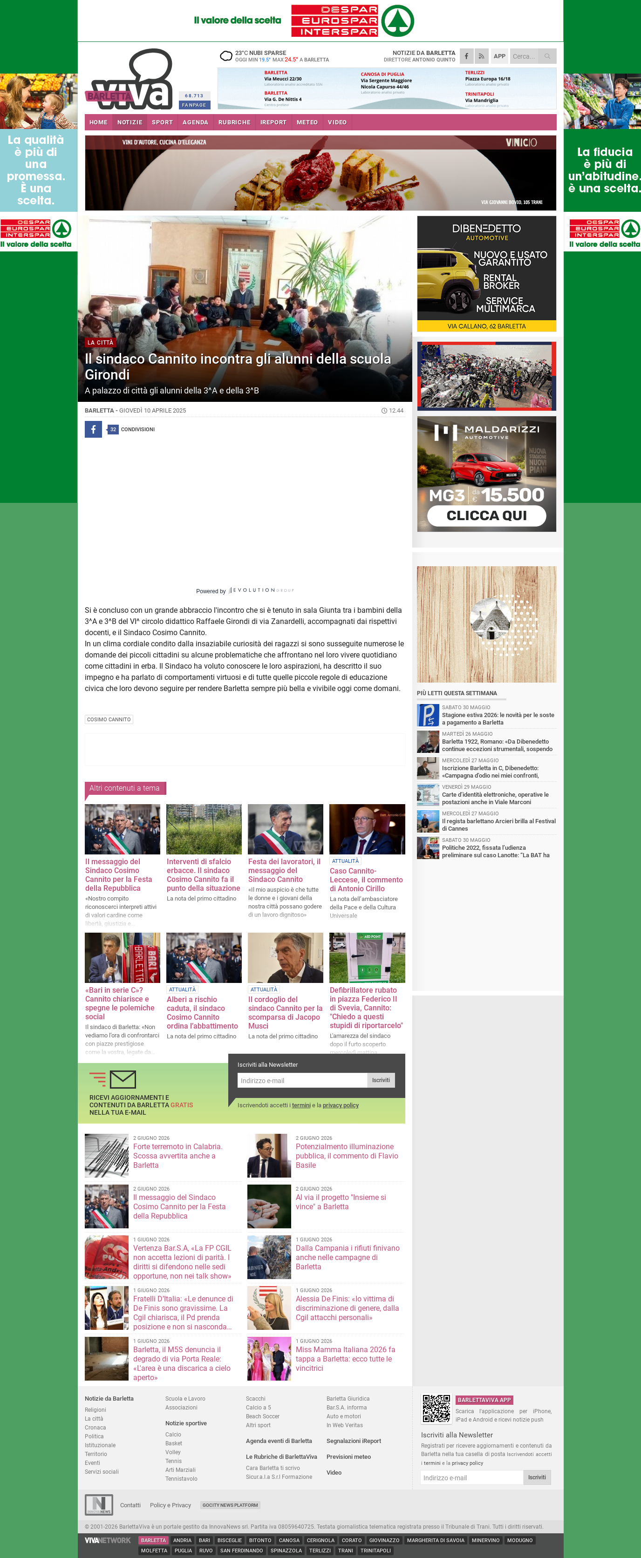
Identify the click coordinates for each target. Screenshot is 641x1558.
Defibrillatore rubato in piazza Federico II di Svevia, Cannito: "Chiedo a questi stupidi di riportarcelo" (366, 1008)
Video (334, 1472)
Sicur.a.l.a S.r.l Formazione (279, 1476)
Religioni (95, 1409)
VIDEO (337, 122)
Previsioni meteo (349, 1456)
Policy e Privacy (170, 1505)
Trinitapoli (376, 1551)
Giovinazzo (384, 1541)
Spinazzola (286, 1551)
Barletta (153, 1541)
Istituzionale (100, 1445)
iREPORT (273, 122)
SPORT (162, 122)
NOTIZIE (130, 122)
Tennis (173, 1460)
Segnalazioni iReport (354, 1440)
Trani (345, 1551)
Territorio (96, 1453)
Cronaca (95, 1427)
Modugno (520, 1541)
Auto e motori (344, 1416)
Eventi (92, 1462)
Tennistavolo (181, 1478)
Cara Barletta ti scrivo (273, 1467)
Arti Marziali (180, 1469)
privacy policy (341, 1105)
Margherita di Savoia (435, 1541)
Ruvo (206, 1551)
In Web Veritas (345, 1425)
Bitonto (260, 1541)
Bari (204, 1541)
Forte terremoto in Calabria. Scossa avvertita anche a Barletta (178, 1156)
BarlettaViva (130, 75)
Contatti (130, 1505)
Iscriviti (381, 1080)
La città (94, 1418)
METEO (307, 122)
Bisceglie (230, 1541)
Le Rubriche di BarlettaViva (281, 1456)
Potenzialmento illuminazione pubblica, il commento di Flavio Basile (347, 1156)
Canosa (289, 1541)
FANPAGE (194, 105)
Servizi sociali (102, 1471)
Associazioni (181, 1407)
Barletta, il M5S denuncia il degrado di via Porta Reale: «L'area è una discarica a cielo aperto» (182, 1363)
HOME (98, 122)
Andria (182, 1541)
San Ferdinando (241, 1551)
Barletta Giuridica (348, 1398)
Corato (352, 1541)
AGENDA (196, 122)
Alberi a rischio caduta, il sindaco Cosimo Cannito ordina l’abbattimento (202, 1012)
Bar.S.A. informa (347, 1407)
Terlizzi (320, 1551)
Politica (94, 1436)
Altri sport (258, 1425)
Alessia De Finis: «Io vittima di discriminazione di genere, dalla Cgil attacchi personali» (347, 1308)
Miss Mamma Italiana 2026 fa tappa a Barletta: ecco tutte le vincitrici (346, 1359)
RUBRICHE (234, 122)
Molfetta (154, 1551)
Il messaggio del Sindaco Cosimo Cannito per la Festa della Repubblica (118, 875)
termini (301, 1105)
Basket (173, 1443)
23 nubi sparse (276, 55)
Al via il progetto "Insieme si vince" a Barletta (341, 1202)
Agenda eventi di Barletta (279, 1440)
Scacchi (256, 1398)
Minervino (486, 1541)
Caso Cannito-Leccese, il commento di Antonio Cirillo (366, 880)
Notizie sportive (186, 1423)
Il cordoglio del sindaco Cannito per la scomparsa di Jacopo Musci (285, 1012)
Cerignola (320, 1541)
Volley (173, 1452)
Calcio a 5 (258, 1407)
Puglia (183, 1551)
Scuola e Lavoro (185, 1398)
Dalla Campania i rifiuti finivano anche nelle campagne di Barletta (348, 1257)
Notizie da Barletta (109, 1398)
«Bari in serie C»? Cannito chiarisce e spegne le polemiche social (120, 1003)
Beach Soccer (263, 1416)
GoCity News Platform (230, 1505)
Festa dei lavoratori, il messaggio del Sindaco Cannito (284, 870)
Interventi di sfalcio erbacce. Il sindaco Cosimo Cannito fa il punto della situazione (203, 875)
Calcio (173, 1434)
